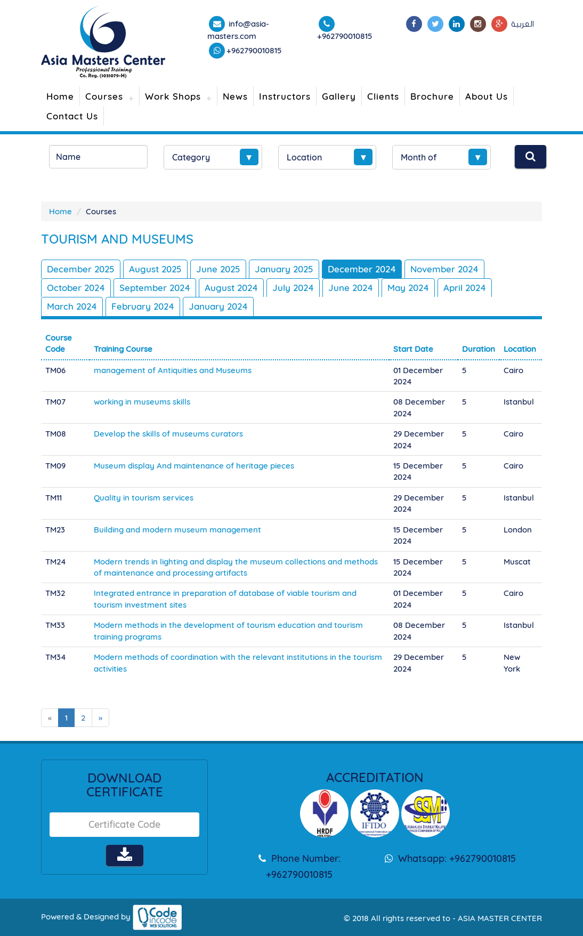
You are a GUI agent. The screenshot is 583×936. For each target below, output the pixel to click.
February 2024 (142, 306)
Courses (104, 96)
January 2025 (284, 269)
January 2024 (218, 306)
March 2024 (72, 306)
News (235, 96)
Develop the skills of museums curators (168, 434)
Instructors (285, 96)
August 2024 (231, 287)
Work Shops (173, 96)
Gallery (339, 96)
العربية (522, 24)
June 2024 (350, 287)
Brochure (432, 96)
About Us (486, 96)
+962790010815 (254, 50)
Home (60, 96)
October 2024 (76, 287)
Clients (383, 96)
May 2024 (408, 287)
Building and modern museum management (177, 530)
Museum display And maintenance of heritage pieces (194, 466)
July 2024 (293, 287)
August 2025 (155, 269)
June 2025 (218, 269)
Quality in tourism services (143, 498)
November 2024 (444, 269)
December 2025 (81, 269)
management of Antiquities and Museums (173, 370)
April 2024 (464, 287)
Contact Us (72, 116)
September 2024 (154, 287)
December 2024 (362, 269)
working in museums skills (142, 402)
